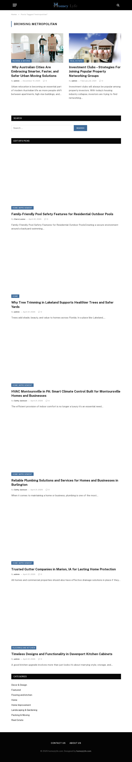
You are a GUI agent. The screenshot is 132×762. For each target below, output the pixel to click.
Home (15, 296)
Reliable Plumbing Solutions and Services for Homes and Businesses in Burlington (64, 483)
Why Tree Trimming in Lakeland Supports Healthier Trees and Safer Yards (62, 305)
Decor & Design (19, 685)
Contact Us (58, 743)
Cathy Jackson (20, 401)
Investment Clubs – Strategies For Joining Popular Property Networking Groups (95, 71)
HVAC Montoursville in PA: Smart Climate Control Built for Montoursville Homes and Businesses (65, 394)
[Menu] (15, 5)
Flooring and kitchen (24, 648)
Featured (16, 690)
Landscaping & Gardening (24, 710)
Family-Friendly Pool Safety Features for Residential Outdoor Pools (62, 214)
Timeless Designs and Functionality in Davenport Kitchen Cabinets (61, 654)
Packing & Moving (21, 61)
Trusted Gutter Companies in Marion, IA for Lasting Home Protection (63, 569)
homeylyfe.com (83, 751)
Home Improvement (22, 208)
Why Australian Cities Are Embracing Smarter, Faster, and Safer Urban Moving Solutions (35, 71)
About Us (75, 743)
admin (16, 81)
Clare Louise (19, 219)
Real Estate (76, 61)
